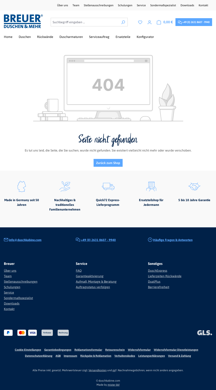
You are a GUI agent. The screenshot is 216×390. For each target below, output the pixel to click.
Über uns (63, 5)
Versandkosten (98, 370)
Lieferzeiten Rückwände (164, 276)
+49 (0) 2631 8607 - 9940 (194, 21)
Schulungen (125, 5)
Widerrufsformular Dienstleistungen (176, 349)
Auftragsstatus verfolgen (93, 287)
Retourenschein (115, 349)
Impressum (70, 355)
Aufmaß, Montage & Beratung (96, 281)
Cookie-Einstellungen (28, 349)
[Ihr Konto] (149, 22)
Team (76, 5)
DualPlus (154, 281)
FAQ (79, 270)
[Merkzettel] (140, 22)
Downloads (188, 5)
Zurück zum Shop (108, 163)
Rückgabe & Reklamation (95, 355)
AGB (58, 355)
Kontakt (203, 5)
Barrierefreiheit (158, 287)
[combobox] (85, 22)
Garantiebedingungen (57, 349)
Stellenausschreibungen (99, 5)
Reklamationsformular (88, 349)
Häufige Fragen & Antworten (173, 240)
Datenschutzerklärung (38, 355)
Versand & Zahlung (179, 355)
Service (141, 5)
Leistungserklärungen (151, 355)
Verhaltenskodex (124, 355)
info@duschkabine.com (25, 240)
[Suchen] (123, 22)
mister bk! (114, 384)
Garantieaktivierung (90, 276)
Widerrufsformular (139, 349)
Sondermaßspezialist (163, 5)
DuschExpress (157, 270)
